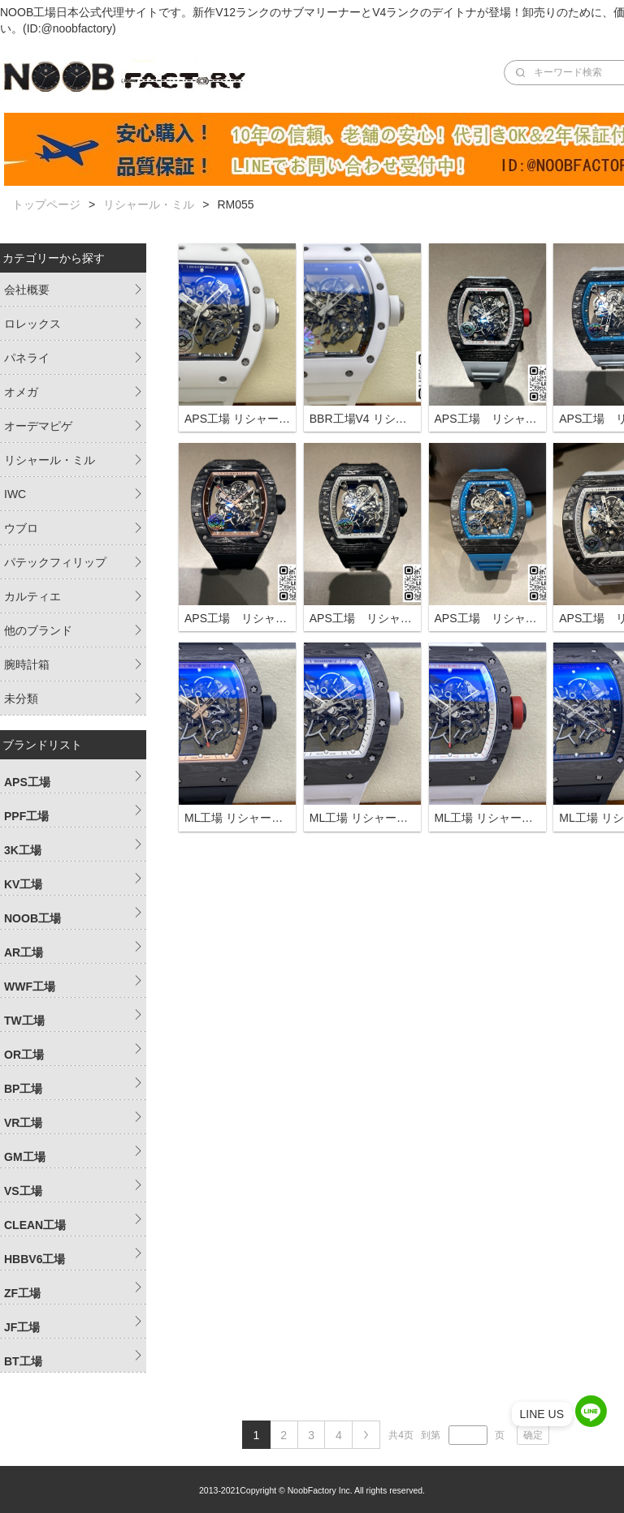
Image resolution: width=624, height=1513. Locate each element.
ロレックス (32, 323)
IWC (15, 494)
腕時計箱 (27, 664)
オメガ (21, 391)
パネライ (27, 357)
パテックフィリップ (55, 562)
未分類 (21, 698)
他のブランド (38, 630)
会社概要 (27, 289)
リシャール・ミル (148, 204)
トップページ (46, 204)
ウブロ (21, 528)
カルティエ (32, 596)
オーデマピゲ (38, 425)
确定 (533, 1435)
